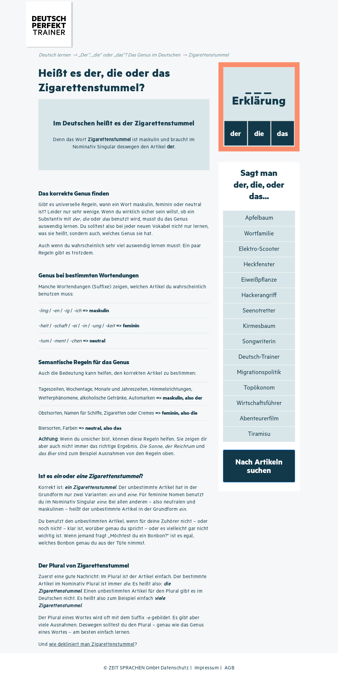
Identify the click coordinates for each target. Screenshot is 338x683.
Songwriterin (259, 341)
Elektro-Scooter (259, 249)
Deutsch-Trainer (259, 357)
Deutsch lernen (55, 55)
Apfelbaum (259, 218)
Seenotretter (259, 310)
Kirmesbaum (259, 326)
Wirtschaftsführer (259, 403)
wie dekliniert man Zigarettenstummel (92, 644)
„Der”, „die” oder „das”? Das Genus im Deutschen (129, 55)
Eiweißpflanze (259, 280)
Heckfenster (259, 264)
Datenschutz (175, 668)
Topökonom (259, 387)
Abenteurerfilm (259, 418)
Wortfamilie (259, 233)
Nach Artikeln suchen (259, 466)
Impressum (207, 668)
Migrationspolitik (259, 372)
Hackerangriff (259, 295)
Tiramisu (259, 434)
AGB (230, 668)
